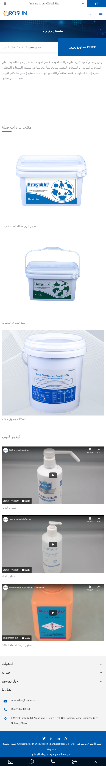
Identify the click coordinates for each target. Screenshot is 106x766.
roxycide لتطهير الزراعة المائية (20, 226)
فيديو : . (22, 47)
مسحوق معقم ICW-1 (14, 419)
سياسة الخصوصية (60, 754)
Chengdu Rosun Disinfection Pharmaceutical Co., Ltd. (46, 743)
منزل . (4, 47)
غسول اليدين (9, 507)
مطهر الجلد (8, 576)
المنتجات (7, 664)
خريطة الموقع (40, 754)
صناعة (6, 672)
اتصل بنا (7, 689)
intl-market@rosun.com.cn (20, 701)
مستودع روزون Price (82, 47)
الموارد (13, 47)
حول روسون (10, 681)
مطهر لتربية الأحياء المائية (17, 644)
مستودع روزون (34, 47)
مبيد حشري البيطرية (14, 322)
